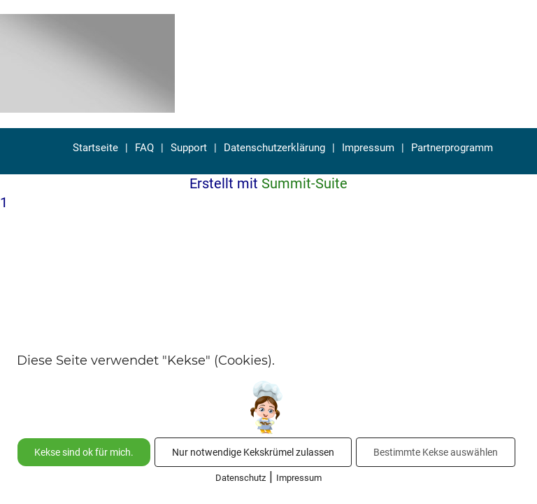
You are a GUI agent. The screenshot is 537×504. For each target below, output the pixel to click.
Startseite (95, 147)
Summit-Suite (305, 183)
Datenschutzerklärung (274, 147)
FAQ (144, 147)
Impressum (368, 147)
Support (189, 147)
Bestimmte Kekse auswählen (435, 452)
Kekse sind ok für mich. (84, 452)
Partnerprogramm (452, 147)
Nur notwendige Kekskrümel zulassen (253, 452)
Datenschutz (240, 477)
